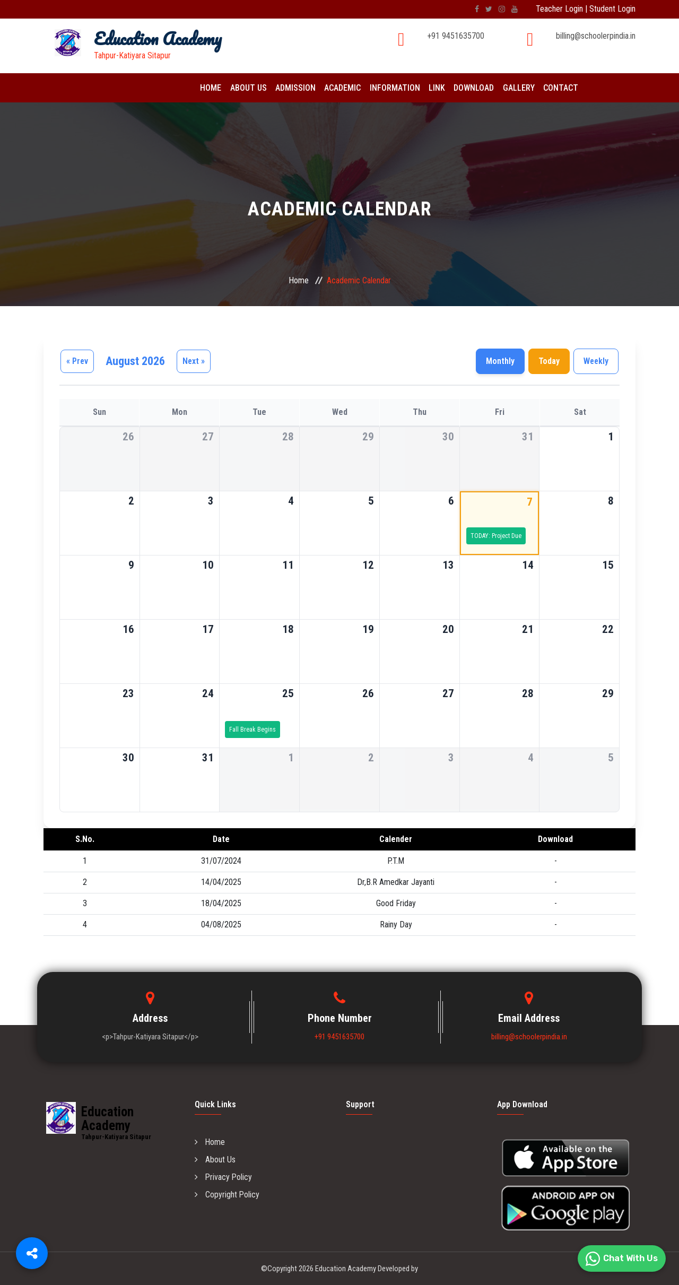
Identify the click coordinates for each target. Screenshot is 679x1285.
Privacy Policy (224, 1177)
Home (210, 88)
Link (433, 88)
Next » (193, 361)
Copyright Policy (227, 1195)
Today (549, 361)
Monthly (500, 361)
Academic (340, 88)
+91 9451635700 (455, 36)
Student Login (612, 9)
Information (392, 88)
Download (469, 88)
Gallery (513, 88)
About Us (247, 88)
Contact (554, 88)
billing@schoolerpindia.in (596, 36)
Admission (294, 88)
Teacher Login (559, 9)
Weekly (596, 361)
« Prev (77, 361)
